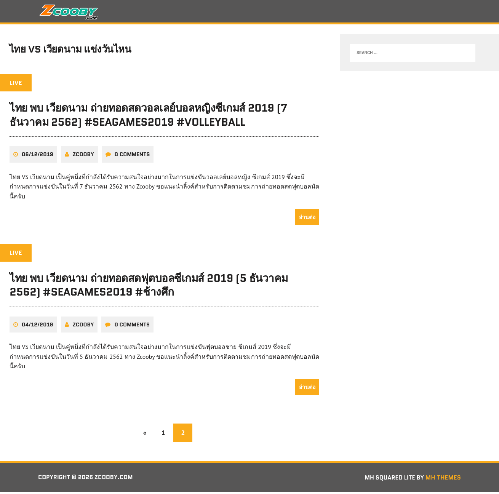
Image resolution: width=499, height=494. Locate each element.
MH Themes (443, 479)
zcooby (83, 156)
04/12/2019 (37, 326)
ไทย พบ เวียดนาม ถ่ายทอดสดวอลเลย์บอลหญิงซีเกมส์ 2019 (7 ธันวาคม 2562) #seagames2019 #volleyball (148, 117)
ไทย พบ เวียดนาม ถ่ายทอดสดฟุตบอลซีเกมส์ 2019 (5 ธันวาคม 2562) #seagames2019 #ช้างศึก (149, 287)
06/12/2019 (37, 156)
